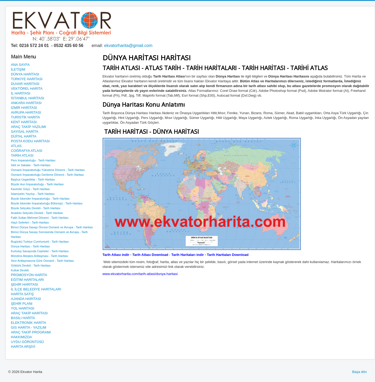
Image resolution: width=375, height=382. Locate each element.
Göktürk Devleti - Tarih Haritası (31, 265)
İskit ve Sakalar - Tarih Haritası (30, 165)
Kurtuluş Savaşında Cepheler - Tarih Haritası (40, 251)
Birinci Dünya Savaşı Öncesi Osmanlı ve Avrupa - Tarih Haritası (52, 227)
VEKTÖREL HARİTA (26, 89)
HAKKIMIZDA (21, 337)
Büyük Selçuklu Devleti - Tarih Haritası (35, 208)
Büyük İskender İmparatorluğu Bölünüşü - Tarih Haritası (47, 203)
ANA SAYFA (20, 65)
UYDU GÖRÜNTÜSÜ (27, 342)
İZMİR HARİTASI (24, 108)
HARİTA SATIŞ (22, 294)
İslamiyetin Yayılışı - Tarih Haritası (32, 193)
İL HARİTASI (20, 93)
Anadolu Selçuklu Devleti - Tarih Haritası (37, 212)
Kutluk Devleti (20, 270)
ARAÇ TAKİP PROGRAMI (31, 332)
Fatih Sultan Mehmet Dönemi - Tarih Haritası (40, 217)
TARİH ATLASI (22, 155)
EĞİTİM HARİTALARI (27, 280)
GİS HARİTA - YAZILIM (28, 327)
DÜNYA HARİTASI (25, 74)
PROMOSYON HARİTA (29, 275)
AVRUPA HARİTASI (26, 112)
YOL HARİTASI (22, 308)
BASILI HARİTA (23, 318)
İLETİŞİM (18, 69)
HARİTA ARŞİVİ (23, 347)
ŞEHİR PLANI (21, 304)
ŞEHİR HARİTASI (24, 284)
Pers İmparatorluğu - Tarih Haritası (33, 160)
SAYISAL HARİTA (24, 132)
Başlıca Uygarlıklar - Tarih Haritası (33, 179)
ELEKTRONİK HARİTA (28, 323)
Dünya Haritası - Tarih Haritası (30, 246)
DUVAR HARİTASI (25, 84)
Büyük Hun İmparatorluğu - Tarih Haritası (37, 184)
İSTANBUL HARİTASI (27, 98)
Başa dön (359, 372)
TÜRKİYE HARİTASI (26, 79)
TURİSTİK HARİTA (25, 117)
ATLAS (16, 146)
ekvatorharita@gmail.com (128, 45)
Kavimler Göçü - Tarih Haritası (30, 189)
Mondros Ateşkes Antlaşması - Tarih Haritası (39, 255)
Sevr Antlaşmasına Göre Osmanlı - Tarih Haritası (42, 260)
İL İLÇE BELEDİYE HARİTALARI (36, 289)
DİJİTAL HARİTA (23, 136)
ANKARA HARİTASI (26, 103)
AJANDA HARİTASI (26, 299)
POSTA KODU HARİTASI (30, 141)
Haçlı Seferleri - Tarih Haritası (30, 222)
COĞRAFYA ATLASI (26, 151)
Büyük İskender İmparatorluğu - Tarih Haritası (40, 198)
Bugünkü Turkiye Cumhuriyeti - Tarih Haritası (40, 241)
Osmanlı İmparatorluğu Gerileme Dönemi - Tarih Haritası (47, 174)
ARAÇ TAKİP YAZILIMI (28, 127)
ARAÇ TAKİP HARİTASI (29, 313)
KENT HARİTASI (24, 122)
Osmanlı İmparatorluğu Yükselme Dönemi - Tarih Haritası (48, 169)
